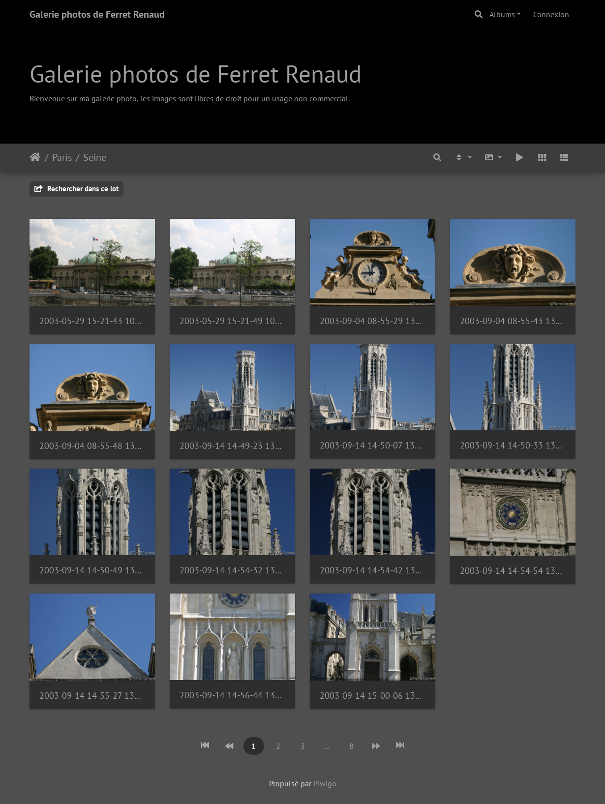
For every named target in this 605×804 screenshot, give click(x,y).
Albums (502, 14)
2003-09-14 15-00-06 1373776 (372, 695)
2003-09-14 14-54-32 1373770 (232, 570)
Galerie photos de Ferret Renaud (97, 14)
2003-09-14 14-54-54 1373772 (513, 571)
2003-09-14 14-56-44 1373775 (232, 695)
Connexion (551, 14)
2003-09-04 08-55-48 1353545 (92, 446)
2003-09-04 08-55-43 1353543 (513, 321)
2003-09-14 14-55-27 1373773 (92, 695)
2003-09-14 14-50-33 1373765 (513, 445)
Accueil (35, 157)
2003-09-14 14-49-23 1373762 (232, 446)
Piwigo (324, 783)
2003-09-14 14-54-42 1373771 (372, 570)
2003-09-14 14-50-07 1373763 (372, 445)
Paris (62, 157)
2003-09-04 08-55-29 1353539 (372, 321)
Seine (94, 157)
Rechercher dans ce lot (76, 188)
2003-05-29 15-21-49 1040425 (232, 321)
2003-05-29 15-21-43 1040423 (92, 321)
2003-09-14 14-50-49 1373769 (92, 570)
